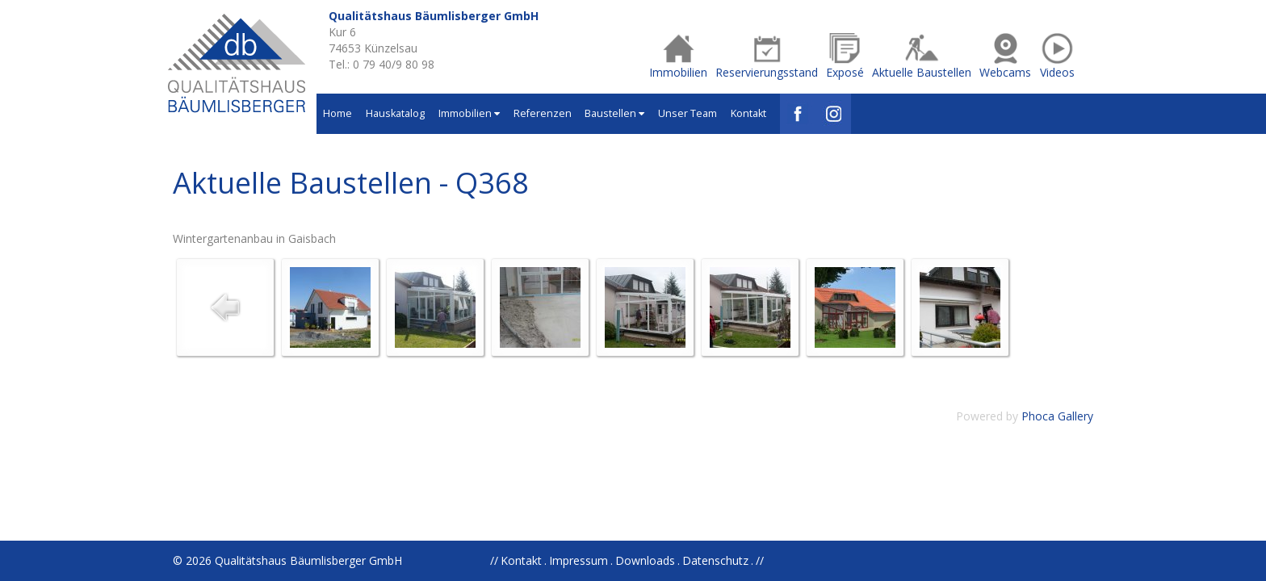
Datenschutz (715, 560)
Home (337, 113)
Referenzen (543, 113)
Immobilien (469, 113)
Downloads (645, 560)
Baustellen (614, 113)
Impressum (578, 560)
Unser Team (687, 113)
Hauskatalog (395, 113)
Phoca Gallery (1057, 416)
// (760, 560)
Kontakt (748, 113)
